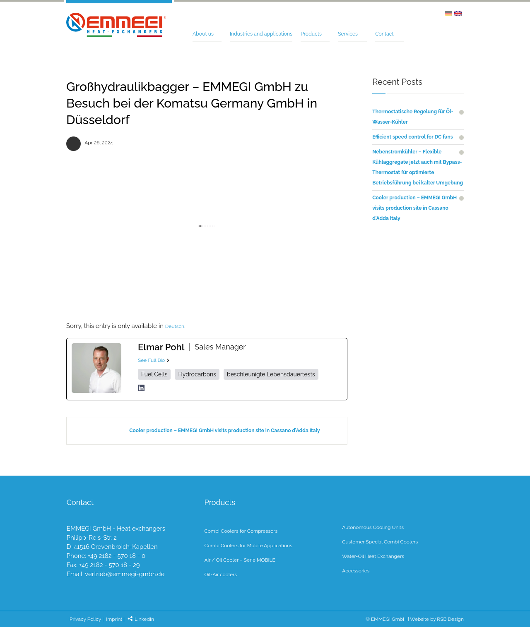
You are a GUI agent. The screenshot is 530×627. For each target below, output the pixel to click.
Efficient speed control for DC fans (412, 137)
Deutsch (174, 326)
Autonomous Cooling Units (373, 527)
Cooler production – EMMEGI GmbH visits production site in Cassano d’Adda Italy (224, 430)
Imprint (114, 619)
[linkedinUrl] (141, 388)
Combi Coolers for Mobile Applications (248, 545)
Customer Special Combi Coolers (380, 542)
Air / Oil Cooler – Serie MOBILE (239, 560)
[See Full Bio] (168, 360)
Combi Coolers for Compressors (240, 531)
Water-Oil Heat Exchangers (373, 556)
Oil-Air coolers (220, 574)
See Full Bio (151, 360)
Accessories (355, 571)
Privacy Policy (85, 619)
